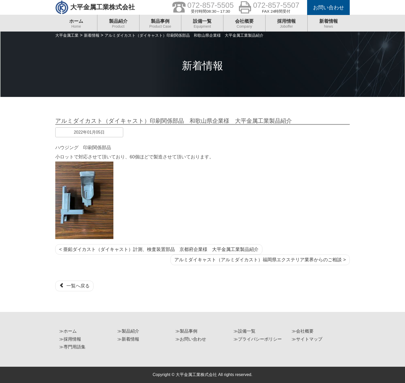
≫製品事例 (186, 331)
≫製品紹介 (128, 331)
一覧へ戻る (74, 285)
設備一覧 (202, 25)
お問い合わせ (328, 7)
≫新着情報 (128, 339)
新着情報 (329, 25)
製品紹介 (118, 25)
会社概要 (244, 25)
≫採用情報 (70, 339)
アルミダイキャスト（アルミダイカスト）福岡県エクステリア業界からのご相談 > (260, 259)
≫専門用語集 (72, 346)
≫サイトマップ (307, 339)
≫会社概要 (303, 331)
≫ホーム (68, 331)
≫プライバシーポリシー (257, 339)
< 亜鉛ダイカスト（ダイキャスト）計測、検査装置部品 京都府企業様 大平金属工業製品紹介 (159, 249)
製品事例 (160, 25)
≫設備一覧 (244, 331)
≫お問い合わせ (190, 339)
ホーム (76, 25)
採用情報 (286, 25)
